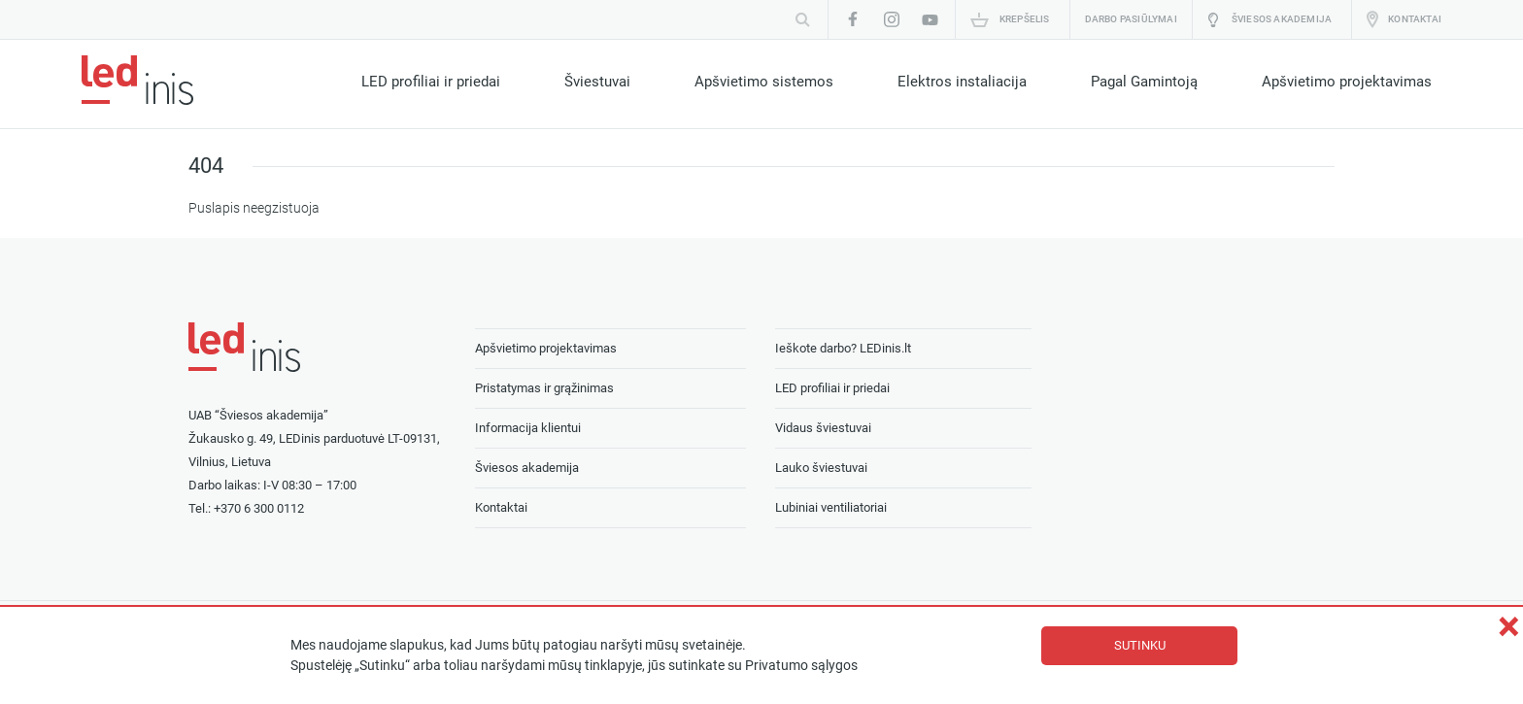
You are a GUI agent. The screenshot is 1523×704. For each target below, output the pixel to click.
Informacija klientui (528, 427)
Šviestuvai (597, 81)
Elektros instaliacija (962, 81)
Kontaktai (1414, 19)
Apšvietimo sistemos (763, 81)
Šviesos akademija (1282, 19)
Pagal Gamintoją (1144, 81)
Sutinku (1140, 645)
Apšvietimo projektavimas (1347, 81)
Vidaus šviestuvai (823, 427)
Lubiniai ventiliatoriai (831, 507)
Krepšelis (1024, 19)
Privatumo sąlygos (801, 665)
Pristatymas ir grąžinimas (544, 388)
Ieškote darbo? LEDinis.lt (843, 348)
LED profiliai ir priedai (430, 81)
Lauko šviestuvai (821, 467)
